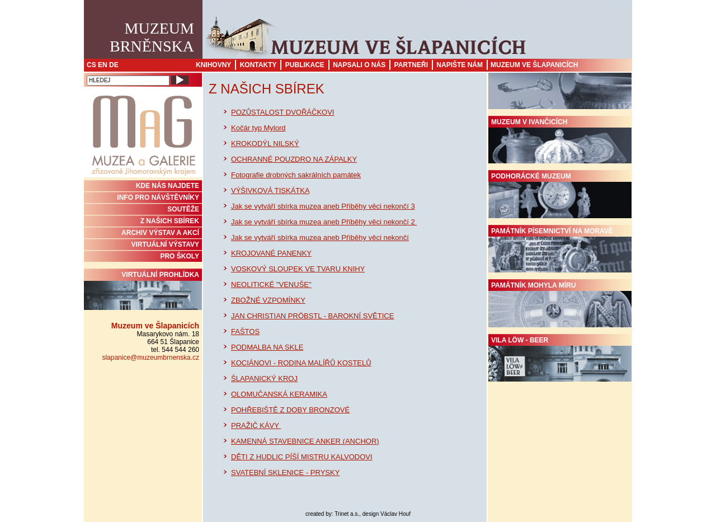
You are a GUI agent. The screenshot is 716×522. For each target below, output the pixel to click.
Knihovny (213, 65)
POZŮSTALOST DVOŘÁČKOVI (282, 112)
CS (91, 65)
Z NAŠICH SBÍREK (169, 221)
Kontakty (258, 65)
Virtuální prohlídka (143, 290)
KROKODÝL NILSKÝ (265, 143)
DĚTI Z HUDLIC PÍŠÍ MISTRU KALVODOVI (302, 457)
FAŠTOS (245, 331)
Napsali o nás (359, 65)
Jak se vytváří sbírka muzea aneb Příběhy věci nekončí (320, 237)
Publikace (304, 65)
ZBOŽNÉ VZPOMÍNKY (268, 300)
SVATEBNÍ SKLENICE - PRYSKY (285, 472)
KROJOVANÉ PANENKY (271, 253)
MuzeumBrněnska (152, 37)
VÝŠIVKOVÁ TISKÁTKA (270, 190)
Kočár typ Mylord (258, 128)
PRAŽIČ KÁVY (256, 425)
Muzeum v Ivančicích (560, 141)
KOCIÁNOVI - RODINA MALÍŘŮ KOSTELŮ (301, 363)
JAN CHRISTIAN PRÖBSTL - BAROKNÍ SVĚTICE (312, 316)
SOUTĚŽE (183, 209)
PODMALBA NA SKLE (267, 347)
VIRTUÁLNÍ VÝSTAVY (165, 244)
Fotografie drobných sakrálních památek (296, 175)
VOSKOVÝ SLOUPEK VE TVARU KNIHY (298, 269)
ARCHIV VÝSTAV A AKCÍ (160, 233)
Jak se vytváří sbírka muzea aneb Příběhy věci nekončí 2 (324, 222)
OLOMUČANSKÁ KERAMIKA (279, 394)
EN (102, 65)
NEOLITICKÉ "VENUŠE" (271, 284)
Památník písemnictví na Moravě (560, 250)
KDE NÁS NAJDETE (167, 186)
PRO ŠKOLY (179, 256)
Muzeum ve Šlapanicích (534, 65)
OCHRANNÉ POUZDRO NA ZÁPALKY (294, 159)
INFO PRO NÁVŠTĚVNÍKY (158, 197)
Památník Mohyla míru (560, 304)
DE (114, 65)
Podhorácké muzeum (560, 195)
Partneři (411, 65)
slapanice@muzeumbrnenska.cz (150, 357)
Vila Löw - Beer (560, 359)
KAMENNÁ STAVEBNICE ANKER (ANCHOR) (305, 441)
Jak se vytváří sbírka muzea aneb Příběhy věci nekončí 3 (323, 206)
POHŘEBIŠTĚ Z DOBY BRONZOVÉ (290, 410)
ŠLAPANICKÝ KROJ (264, 378)
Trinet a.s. (347, 514)
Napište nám (459, 65)
